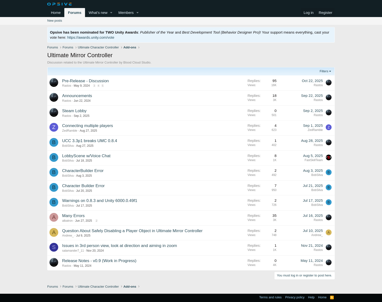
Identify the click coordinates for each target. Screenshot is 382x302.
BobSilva (68, 145)
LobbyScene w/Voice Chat (86, 156)
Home (56, 12)
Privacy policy (295, 297)
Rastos (66, 85)
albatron (67, 220)
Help (311, 297)
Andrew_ (68, 235)
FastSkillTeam (314, 160)
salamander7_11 (73, 250)
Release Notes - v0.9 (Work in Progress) (99, 260)
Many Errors (73, 215)
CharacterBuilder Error (83, 170)
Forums (74, 12)
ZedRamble (69, 130)
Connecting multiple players (87, 125)
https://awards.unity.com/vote (90, 37)
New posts (54, 20)
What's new (98, 12)
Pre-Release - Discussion (85, 81)
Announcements (77, 95)
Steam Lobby (74, 111)
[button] (111, 12)
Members (126, 12)
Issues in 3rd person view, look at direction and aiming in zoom (119, 245)
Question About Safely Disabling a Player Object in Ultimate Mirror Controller (132, 231)
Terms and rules (270, 297)
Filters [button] (324, 71)
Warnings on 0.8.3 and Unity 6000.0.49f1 (99, 200)
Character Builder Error (83, 185)
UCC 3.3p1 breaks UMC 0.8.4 (89, 140)
